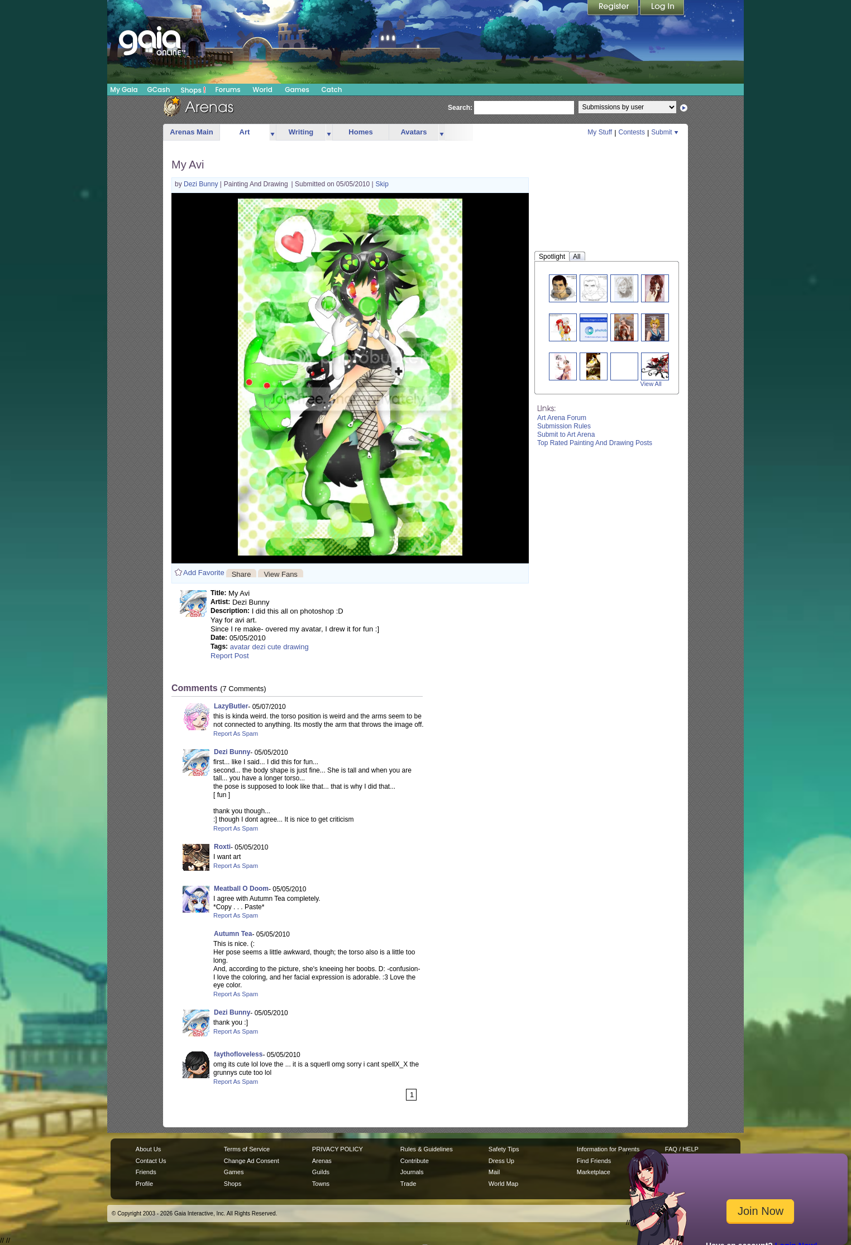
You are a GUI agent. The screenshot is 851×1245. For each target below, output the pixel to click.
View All (651, 383)
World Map (503, 1183)
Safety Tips (504, 1149)
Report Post (230, 656)
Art (245, 132)
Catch (332, 89)
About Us (148, 1149)
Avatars (413, 132)
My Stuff (599, 132)
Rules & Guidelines (426, 1149)
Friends (146, 1172)
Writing (301, 132)
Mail (494, 1172)
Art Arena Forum (561, 418)
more (272, 132)
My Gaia (123, 89)
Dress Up (501, 1160)
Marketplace (593, 1172)
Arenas (322, 1160)
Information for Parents (608, 1149)
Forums (227, 89)
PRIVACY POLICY (337, 1149)
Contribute (414, 1160)
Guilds (320, 1172)
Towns (320, 1183)
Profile (144, 1183)
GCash (158, 89)
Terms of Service (247, 1149)
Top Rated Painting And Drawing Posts (594, 443)
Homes (360, 132)
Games (297, 89)
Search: (460, 108)
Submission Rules (564, 426)
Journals (412, 1172)
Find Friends (594, 1160)
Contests (632, 132)
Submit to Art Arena (566, 434)
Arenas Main (191, 132)
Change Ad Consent (251, 1160)
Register (613, 8)
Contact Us (151, 1160)
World (262, 89)
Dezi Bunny (202, 184)
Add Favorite (203, 572)
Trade (408, 1183)
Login (662, 8)
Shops (193, 89)
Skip (382, 184)
